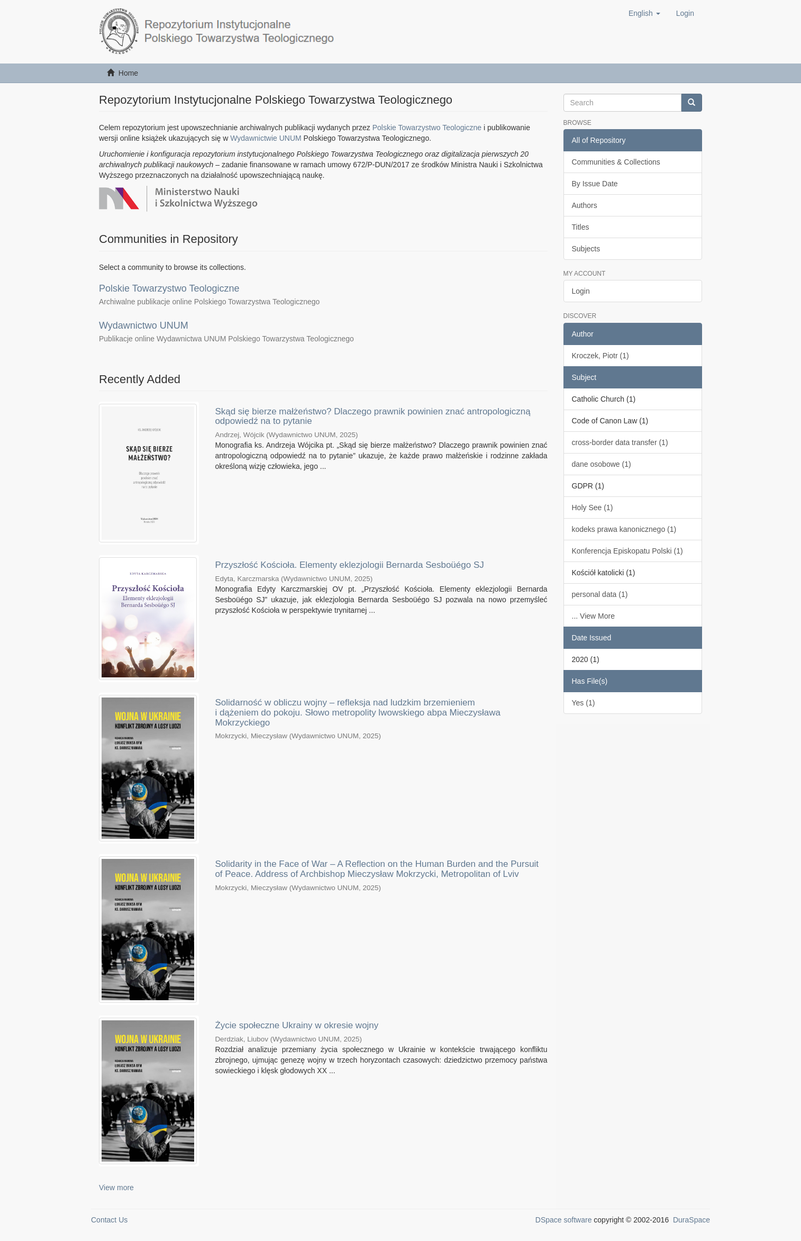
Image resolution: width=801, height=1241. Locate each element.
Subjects (586, 248)
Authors (584, 205)
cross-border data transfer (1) (620, 442)
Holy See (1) (592, 507)
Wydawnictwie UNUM (265, 138)
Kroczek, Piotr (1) (600, 355)
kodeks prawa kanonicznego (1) (624, 529)
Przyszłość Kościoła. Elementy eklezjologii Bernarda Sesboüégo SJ (349, 565)
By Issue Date (595, 183)
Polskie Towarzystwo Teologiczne (426, 127)
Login (581, 291)
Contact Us (109, 1220)
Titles (580, 227)
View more (116, 1187)
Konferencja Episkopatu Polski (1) (627, 551)
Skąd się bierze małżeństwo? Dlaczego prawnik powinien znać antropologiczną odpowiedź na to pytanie (372, 416)
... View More (593, 616)
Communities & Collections (616, 162)
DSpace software (563, 1220)
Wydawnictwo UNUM (143, 325)
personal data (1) (600, 594)
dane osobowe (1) (601, 464)
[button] (644, 13)
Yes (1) (583, 703)
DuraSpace (691, 1220)
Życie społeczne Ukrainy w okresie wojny (296, 1025)
